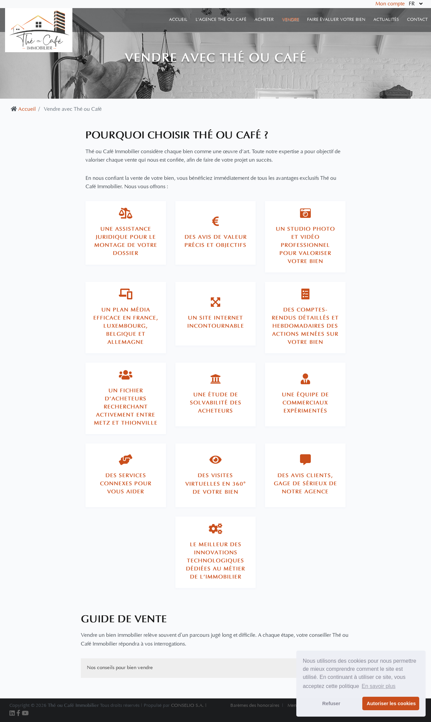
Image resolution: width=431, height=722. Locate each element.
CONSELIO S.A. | (189, 705)
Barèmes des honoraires (254, 705)
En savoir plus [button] (379, 686)
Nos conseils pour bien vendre (120, 667)
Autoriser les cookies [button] (391, 703)
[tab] (126, 233)
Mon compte (390, 4)
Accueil (27, 109)
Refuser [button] (331, 703)
